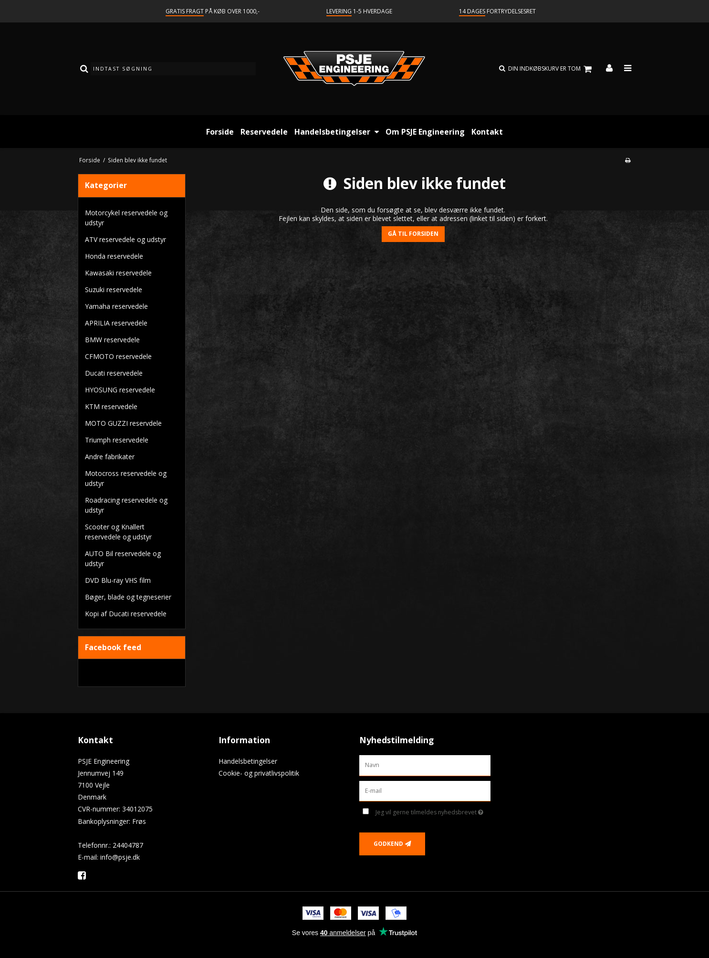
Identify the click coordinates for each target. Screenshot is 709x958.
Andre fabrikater (110, 456)
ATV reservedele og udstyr (125, 239)
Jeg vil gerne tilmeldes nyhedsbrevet (432, 810)
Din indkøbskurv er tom (551, 69)
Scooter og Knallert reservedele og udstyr (118, 531)
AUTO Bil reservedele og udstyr (123, 558)
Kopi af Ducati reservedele (126, 613)
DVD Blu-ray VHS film (118, 580)
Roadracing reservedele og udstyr (126, 505)
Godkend (388, 844)
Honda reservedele (114, 256)
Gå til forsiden (413, 234)
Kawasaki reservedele (118, 272)
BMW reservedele (112, 339)
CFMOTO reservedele (118, 356)
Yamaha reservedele (116, 306)
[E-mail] (424, 790)
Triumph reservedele (116, 439)
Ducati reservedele (114, 373)
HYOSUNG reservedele (120, 389)
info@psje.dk (120, 857)
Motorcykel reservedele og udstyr (126, 217)
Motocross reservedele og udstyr (126, 478)
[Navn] (424, 764)
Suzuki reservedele (113, 289)
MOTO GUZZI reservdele (123, 423)
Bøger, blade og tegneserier (128, 596)
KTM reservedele (111, 406)
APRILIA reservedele (116, 322)
